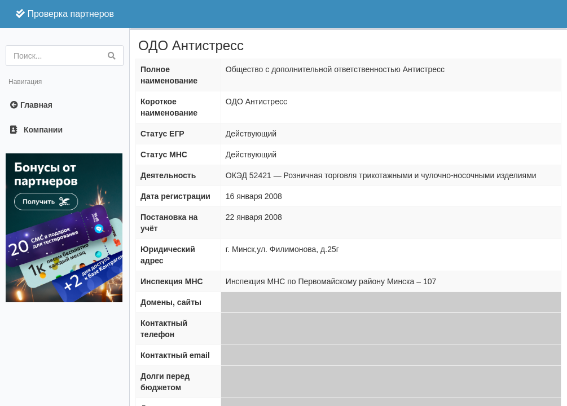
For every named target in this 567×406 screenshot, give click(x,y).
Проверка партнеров (65, 14)
